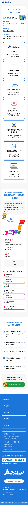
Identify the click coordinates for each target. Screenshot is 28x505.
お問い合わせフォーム (16, 385)
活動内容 (6, 412)
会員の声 (6, 419)
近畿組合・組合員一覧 (9, 296)
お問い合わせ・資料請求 (14, 481)
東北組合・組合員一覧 (9, 280)
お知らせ (6, 425)
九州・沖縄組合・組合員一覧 (10, 307)
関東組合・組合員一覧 (9, 286)
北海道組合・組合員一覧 (9, 275)
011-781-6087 (10, 247)
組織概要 (6, 399)
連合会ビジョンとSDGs (9, 464)
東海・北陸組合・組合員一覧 (10, 291)
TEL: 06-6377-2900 (8, 493)
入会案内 (6, 406)
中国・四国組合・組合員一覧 (10, 302)
